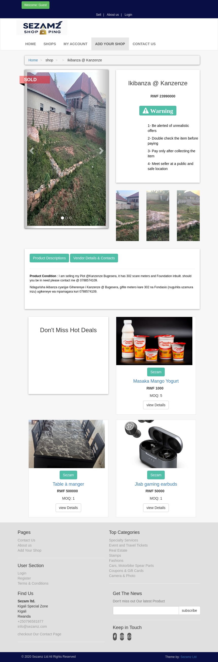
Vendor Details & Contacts (94, 258)
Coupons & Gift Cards (126, 571)
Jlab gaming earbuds (156, 484)
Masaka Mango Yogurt (156, 381)
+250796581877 (31, 621)
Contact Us (144, 44)
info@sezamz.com (32, 626)
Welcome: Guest (35, 5)
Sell (98, 14)
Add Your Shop (110, 44)
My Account (76, 44)
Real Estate (118, 550)
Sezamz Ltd (188, 657)
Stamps (115, 555)
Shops (50, 44)
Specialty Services (123, 540)
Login (128, 14)
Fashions (116, 560)
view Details (155, 405)
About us (113, 14)
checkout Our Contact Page (39, 634)
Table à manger (68, 484)
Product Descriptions (49, 258)
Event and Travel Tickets (128, 545)
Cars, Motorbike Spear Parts (131, 566)
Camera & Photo (122, 576)
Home (30, 44)
